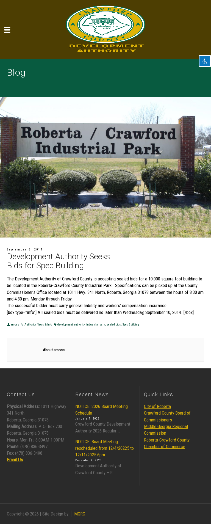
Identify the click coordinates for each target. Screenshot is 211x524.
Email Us (15, 459)
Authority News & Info (38, 324)
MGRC (79, 514)
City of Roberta (157, 406)
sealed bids (114, 324)
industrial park (95, 324)
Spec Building (131, 324)
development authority (71, 324)
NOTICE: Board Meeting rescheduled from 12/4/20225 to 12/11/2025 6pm (104, 448)
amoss (14, 324)
